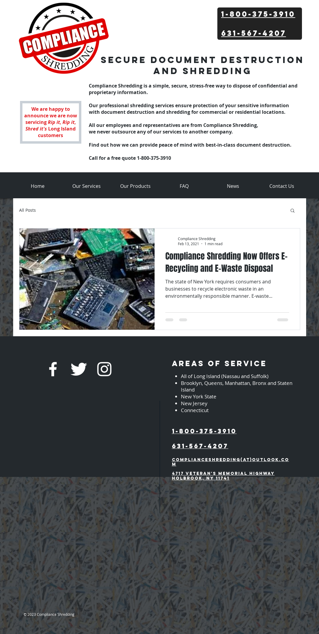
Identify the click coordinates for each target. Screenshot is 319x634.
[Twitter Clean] (78, 369)
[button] (292, 211)
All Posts (27, 210)
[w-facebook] (52, 369)
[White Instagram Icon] (104, 369)
